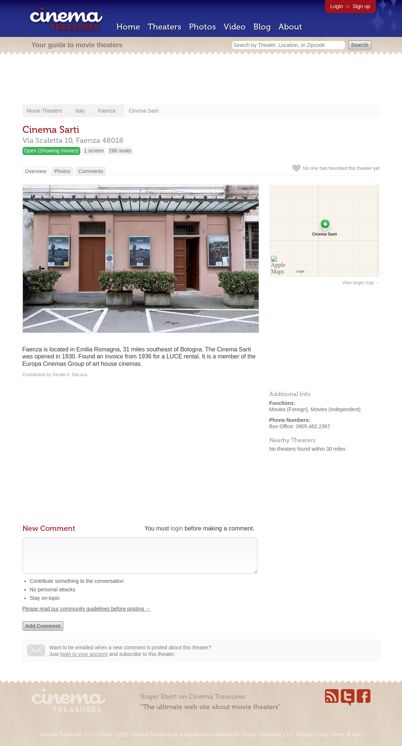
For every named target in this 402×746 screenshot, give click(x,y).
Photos (202, 27)
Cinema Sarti (143, 111)
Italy (80, 111)
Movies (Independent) (335, 409)
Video (235, 27)
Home (128, 27)
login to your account (84, 661)
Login (337, 6)
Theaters (164, 27)
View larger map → (361, 282)
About (290, 27)
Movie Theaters (44, 111)
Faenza (106, 111)
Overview (35, 171)
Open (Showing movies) (51, 151)
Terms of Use (346, 735)
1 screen (94, 151)
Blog (262, 27)
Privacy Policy (312, 735)
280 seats (120, 151)
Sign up (361, 6)
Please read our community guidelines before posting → (86, 616)
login (177, 528)
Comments (90, 171)
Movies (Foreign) (288, 409)
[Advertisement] (201, 80)
